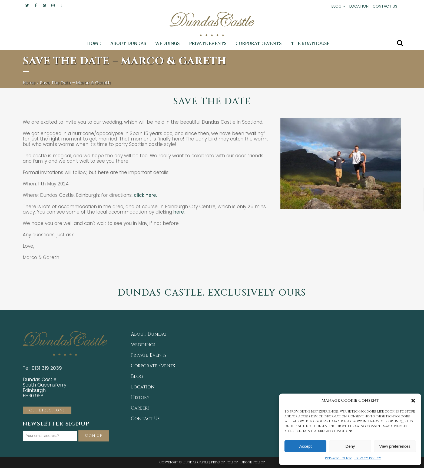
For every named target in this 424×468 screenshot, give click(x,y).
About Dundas (149, 334)
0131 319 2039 (47, 368)
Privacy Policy (338, 458)
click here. (146, 195)
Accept (305, 446)
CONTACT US (385, 6)
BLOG (337, 6)
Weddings (143, 345)
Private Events (148, 355)
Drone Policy (252, 462)
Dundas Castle (195, 462)
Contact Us (145, 419)
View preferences (395, 446)
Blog (137, 376)
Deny (350, 446)
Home (29, 83)
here (178, 212)
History (140, 398)
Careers (140, 408)
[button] (413, 400)
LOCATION (359, 6)
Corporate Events (153, 366)
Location (143, 387)
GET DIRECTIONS (47, 410)
